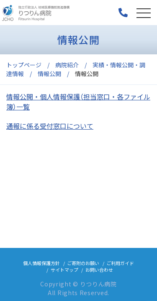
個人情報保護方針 (41, 263)
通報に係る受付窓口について (49, 126)
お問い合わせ (99, 269)
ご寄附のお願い (83, 263)
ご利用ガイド (120, 263)
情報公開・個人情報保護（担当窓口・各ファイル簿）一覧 (78, 102)
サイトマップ (64, 269)
